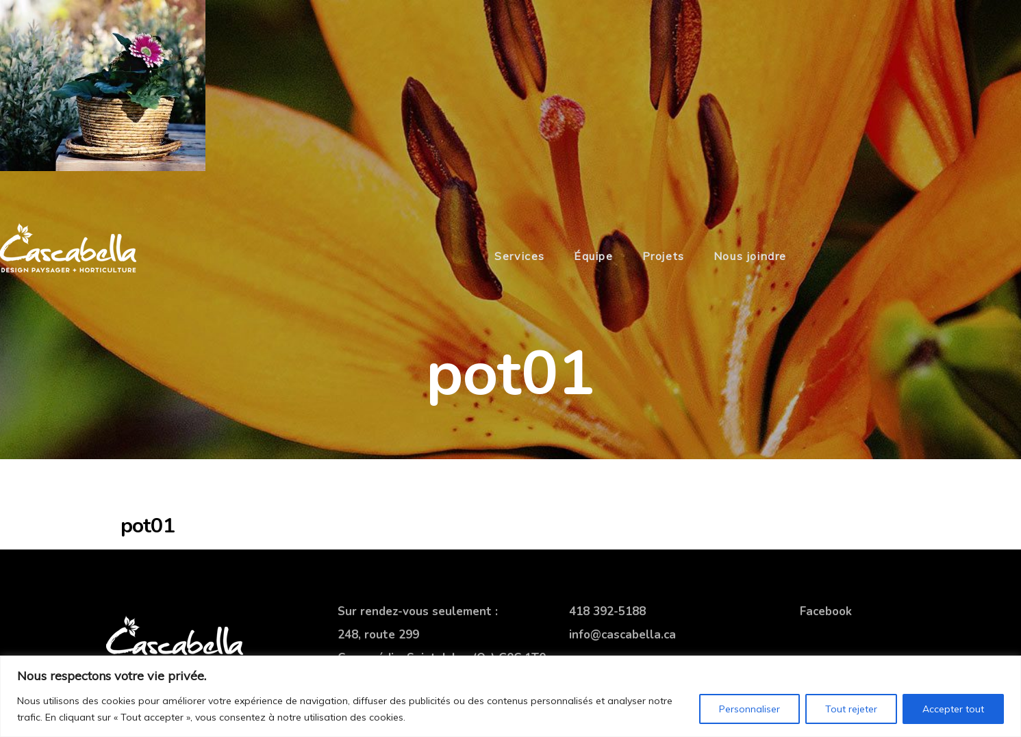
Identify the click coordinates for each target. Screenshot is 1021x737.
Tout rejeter (851, 709)
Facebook (826, 611)
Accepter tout (953, 709)
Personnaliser (749, 709)
